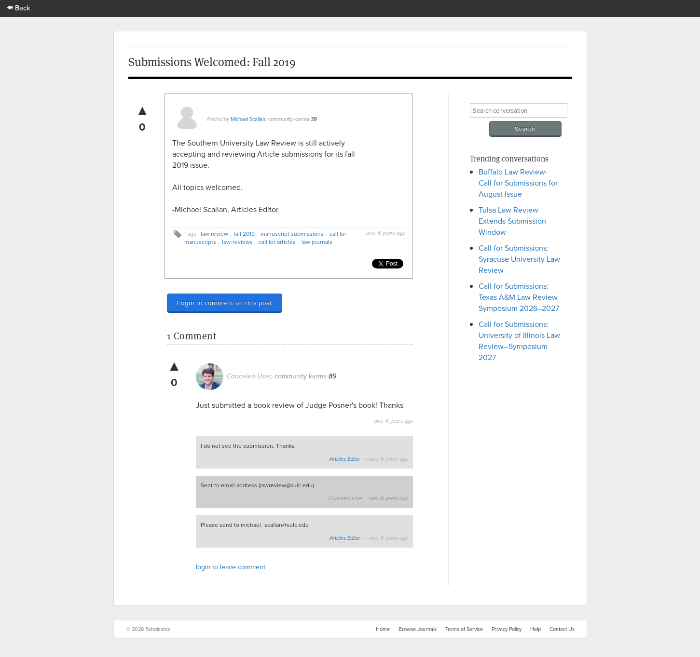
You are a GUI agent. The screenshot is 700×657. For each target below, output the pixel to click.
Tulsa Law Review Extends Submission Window (512, 220)
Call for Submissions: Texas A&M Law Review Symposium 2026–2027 (519, 297)
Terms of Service (464, 629)
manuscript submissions (292, 233)
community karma (288, 119)
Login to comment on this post (224, 302)
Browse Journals (417, 629)
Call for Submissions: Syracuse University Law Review (519, 258)
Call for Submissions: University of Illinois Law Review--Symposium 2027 (519, 340)
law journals (317, 242)
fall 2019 (244, 233)
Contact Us (562, 629)
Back (18, 7)
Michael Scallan (248, 119)
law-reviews (237, 242)
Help (535, 629)
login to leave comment (230, 567)
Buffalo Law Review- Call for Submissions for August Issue (518, 182)
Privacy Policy (507, 629)
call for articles (277, 242)
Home (383, 629)
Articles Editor (344, 459)
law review (214, 233)
